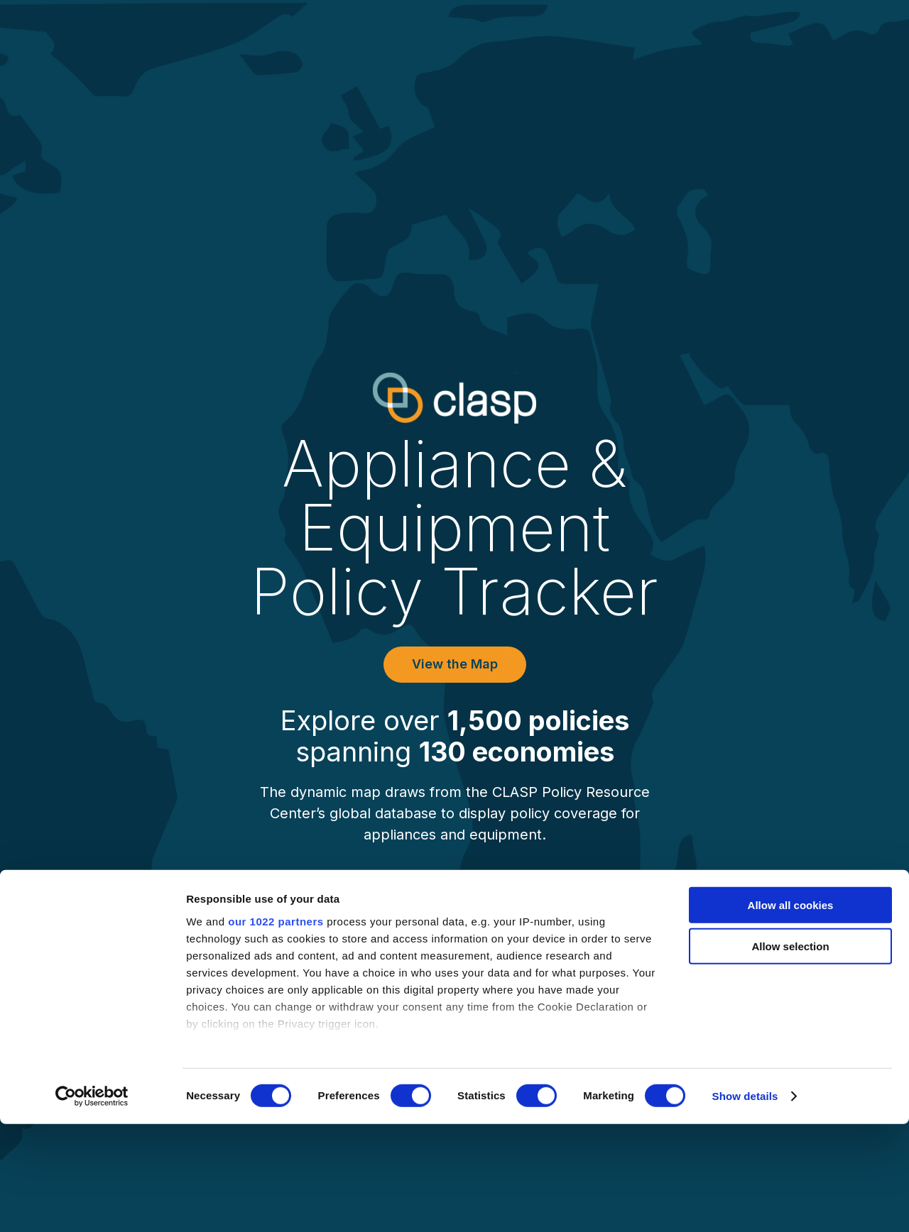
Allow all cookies (791, 1013)
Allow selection (790, 1054)
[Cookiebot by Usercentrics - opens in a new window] (92, 1204)
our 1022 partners (275, 1029)
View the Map (455, 663)
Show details (745, 1204)
